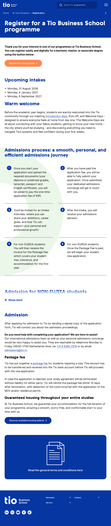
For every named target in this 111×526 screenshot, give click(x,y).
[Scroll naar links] (13, 13)
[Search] (60, 5)
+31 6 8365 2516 (66, 346)
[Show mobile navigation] (106, 5)
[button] (55, 300)
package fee (40, 363)
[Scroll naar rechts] (106, 13)
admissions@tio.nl (16, 350)
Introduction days (56, 116)
